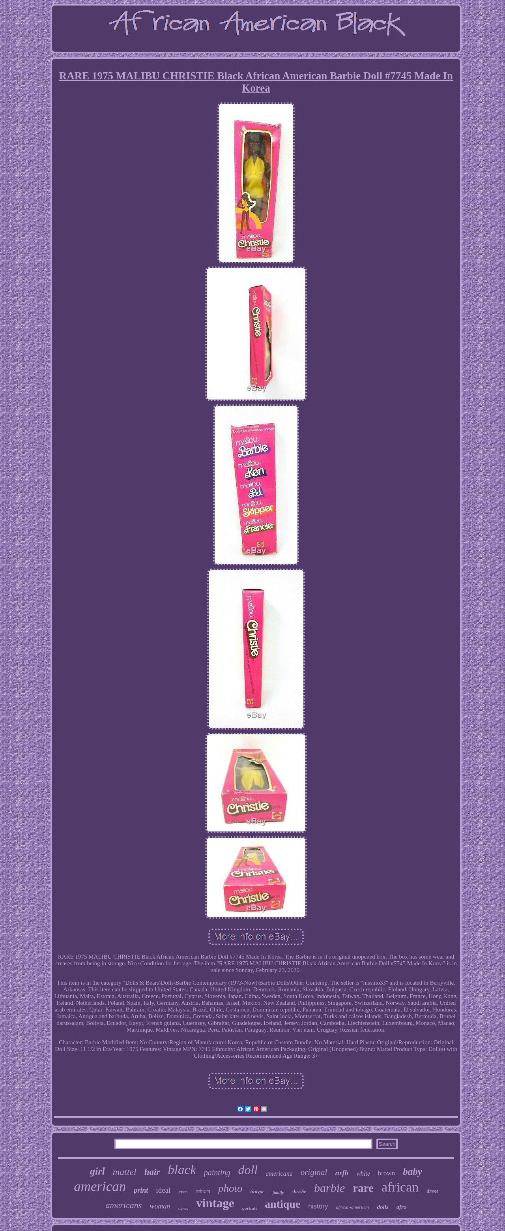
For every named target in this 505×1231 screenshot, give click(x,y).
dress (432, 1191)
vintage (215, 1203)
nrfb (341, 1173)
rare (363, 1188)
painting (217, 1172)
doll (248, 1170)
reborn (202, 1191)
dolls (382, 1207)
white (363, 1173)
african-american (352, 1207)
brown (386, 1173)
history (318, 1206)
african (400, 1187)
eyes (182, 1191)
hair (152, 1172)
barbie (329, 1187)
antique (282, 1204)
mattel (125, 1172)
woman (160, 1206)
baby (412, 1171)
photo (230, 1188)
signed (183, 1208)
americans (124, 1205)
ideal (163, 1190)
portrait (249, 1208)
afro (402, 1207)
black (182, 1170)
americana (279, 1173)
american (100, 1186)
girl (97, 1171)
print (141, 1190)
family (278, 1192)
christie (299, 1191)
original (314, 1172)
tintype (258, 1191)
